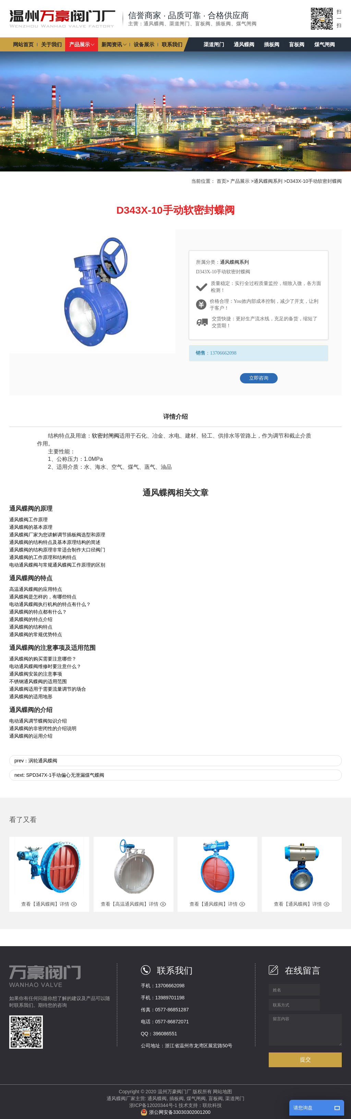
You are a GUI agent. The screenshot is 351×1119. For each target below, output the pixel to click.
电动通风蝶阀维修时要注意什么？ (45, 666)
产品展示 (240, 181)
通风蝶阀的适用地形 (30, 696)
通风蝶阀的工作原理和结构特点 (42, 557)
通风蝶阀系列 (268, 181)
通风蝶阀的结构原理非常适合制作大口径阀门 (57, 549)
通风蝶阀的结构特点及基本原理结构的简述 (54, 542)
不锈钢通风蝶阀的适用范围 (38, 681)
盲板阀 (215, 1098)
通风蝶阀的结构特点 (30, 627)
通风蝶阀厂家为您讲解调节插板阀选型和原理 (57, 534)
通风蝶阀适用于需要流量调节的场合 (47, 689)
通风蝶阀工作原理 (28, 519)
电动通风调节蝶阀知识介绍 (38, 721)
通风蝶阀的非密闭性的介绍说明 (42, 728)
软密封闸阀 (105, 436)
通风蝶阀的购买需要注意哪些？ (42, 659)
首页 (221, 181)
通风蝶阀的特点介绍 (30, 619)
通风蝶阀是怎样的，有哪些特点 (42, 596)
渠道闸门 (234, 1098)
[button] (81, 44)
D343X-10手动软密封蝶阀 (314, 181)
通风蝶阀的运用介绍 (30, 736)
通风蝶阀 (157, 1098)
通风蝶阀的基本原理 (30, 527)
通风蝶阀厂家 (121, 1098)
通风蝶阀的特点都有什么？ (38, 612)
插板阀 (176, 1098)
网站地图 (222, 1091)
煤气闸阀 (196, 1098)
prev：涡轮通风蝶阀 (35, 760)
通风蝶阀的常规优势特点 (35, 634)
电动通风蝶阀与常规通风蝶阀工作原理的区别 (57, 565)
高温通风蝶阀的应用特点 (35, 589)
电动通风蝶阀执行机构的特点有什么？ (50, 604)
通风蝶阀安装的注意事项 (35, 674)
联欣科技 (212, 1105)
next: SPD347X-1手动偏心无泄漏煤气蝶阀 (59, 775)
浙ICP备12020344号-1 (153, 1105)
